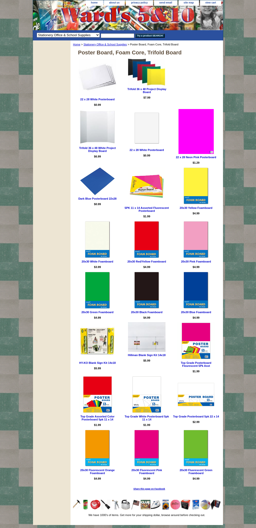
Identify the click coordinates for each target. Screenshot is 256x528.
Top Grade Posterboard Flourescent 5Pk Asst (196, 364)
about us (114, 2)
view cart (210, 2)
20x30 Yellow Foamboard (196, 207)
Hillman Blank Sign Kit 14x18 (147, 355)
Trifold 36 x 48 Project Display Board (147, 91)
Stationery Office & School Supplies (105, 44)
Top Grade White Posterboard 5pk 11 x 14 (146, 418)
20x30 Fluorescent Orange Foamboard (97, 472)
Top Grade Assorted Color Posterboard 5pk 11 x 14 (97, 418)
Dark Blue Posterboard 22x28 (97, 198)
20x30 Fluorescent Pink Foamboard (147, 472)
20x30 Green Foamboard (98, 312)
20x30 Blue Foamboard (196, 312)
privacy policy (139, 2)
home (94, 2)
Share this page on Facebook (149, 489)
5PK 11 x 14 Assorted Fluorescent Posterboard (147, 209)
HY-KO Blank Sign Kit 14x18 (97, 362)
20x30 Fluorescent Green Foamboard (196, 472)
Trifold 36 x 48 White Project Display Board (97, 149)
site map (189, 2)
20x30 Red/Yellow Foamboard (147, 261)
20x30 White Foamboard (98, 261)
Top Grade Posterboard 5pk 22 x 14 (196, 416)
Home (76, 44)
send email (165, 2)
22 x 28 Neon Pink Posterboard (196, 157)
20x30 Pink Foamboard (196, 261)
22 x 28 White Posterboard (97, 99)
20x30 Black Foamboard (146, 312)
